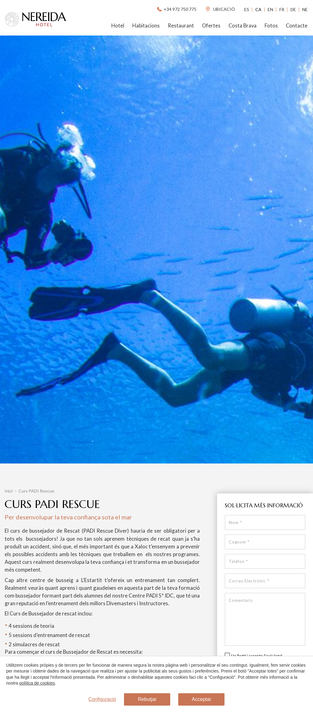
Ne (305, 9)
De (293, 9)
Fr (281, 9)
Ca (258, 9)
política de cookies (37, 683)
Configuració (102, 699)
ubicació (220, 9)
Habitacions (146, 26)
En (270, 9)
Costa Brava (243, 26)
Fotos (271, 26)
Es (246, 9)
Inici (9, 490)
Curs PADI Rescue (36, 490)
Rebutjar (147, 699)
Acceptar (201, 699)
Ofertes (211, 26)
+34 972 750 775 (176, 9)
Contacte (296, 26)
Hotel (117, 26)
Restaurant (181, 26)
